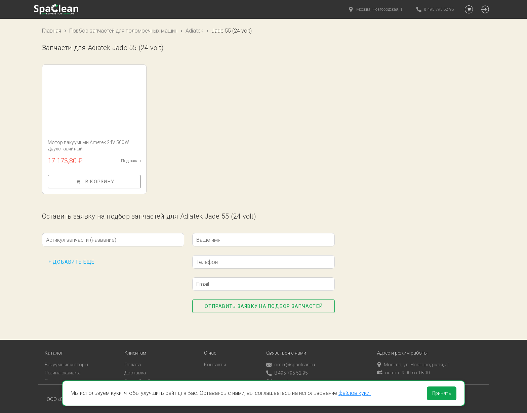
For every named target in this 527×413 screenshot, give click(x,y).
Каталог (54, 347)
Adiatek (194, 31)
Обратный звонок (286, 376)
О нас (210, 347)
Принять (441, 393)
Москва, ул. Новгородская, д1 (413, 359)
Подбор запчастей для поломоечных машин (123, 31)
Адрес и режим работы (402, 347)
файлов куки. (354, 393)
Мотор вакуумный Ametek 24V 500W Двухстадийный (88, 145)
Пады (50, 375)
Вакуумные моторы (66, 359)
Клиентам (135, 347)
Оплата (132, 359)
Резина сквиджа (63, 367)
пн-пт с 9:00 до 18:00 (403, 367)
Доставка (135, 367)
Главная (51, 31)
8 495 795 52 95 (287, 368)
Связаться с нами (286, 347)
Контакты (215, 359)
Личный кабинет (142, 375)
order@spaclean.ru (290, 359)
